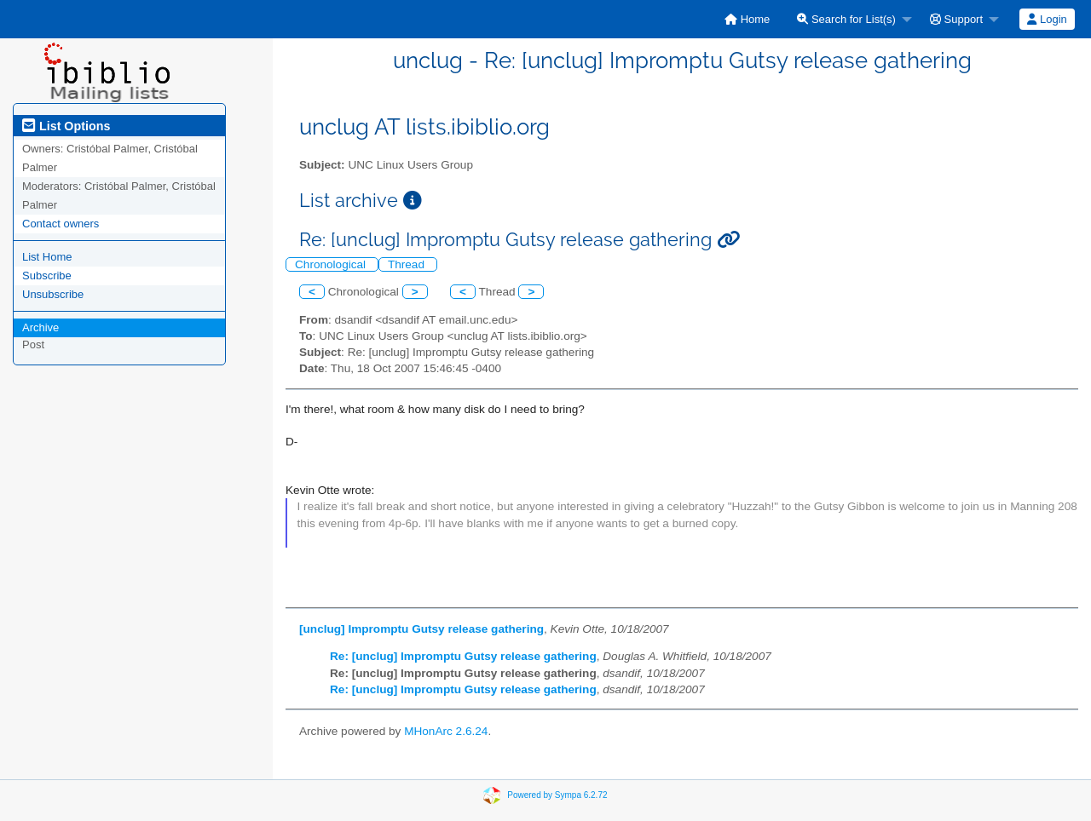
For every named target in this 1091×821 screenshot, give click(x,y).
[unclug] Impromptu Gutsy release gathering (421, 629)
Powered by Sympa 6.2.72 (557, 795)
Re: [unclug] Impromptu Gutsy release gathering (463, 656)
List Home (47, 256)
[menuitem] (747, 19)
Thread (408, 264)
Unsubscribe (53, 294)
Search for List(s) (846, 19)
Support (956, 19)
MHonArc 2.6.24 (446, 731)
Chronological (332, 264)
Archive (40, 327)
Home (747, 19)
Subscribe (47, 275)
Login (1046, 19)
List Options (66, 126)
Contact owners (60, 223)
